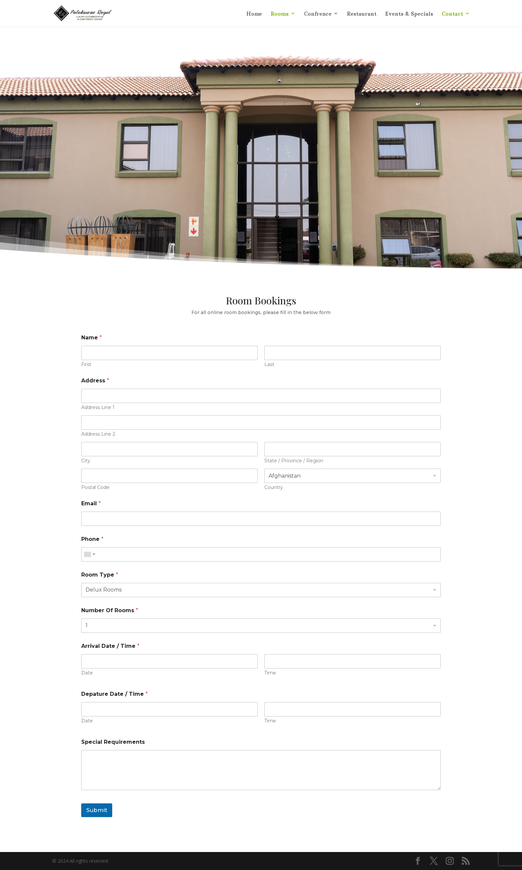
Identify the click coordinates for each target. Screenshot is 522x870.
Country (273, 487)
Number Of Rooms (109, 610)
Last (269, 364)
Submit (96, 810)
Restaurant (362, 16)
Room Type (99, 575)
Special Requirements (113, 742)
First (86, 364)
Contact (452, 16)
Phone (92, 539)
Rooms (280, 16)
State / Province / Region (293, 461)
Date (87, 673)
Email (91, 503)
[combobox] (89, 554)
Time (270, 673)
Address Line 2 (98, 434)
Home (254, 16)
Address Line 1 (98, 407)
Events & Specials (409, 16)
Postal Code (95, 487)
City (85, 461)
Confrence (318, 16)
